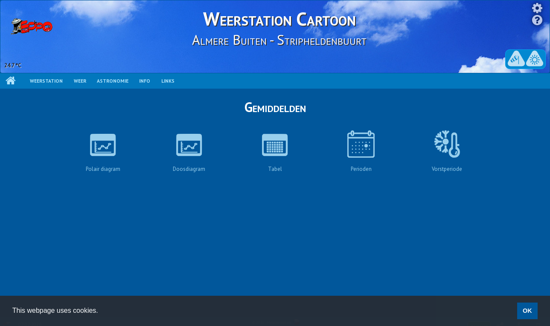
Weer (80, 81)
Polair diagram (103, 151)
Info (144, 81)
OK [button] (527, 310)
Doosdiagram (189, 151)
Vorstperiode (447, 151)
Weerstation (46, 81)
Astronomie (112, 81)
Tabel (274, 151)
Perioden (361, 151)
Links (168, 81)
